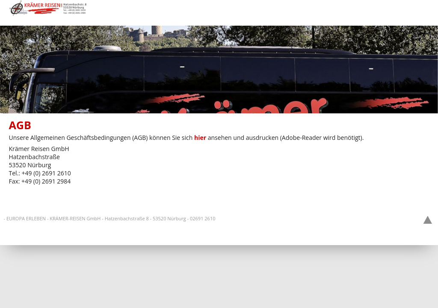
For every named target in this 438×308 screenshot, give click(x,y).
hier (200, 137)
